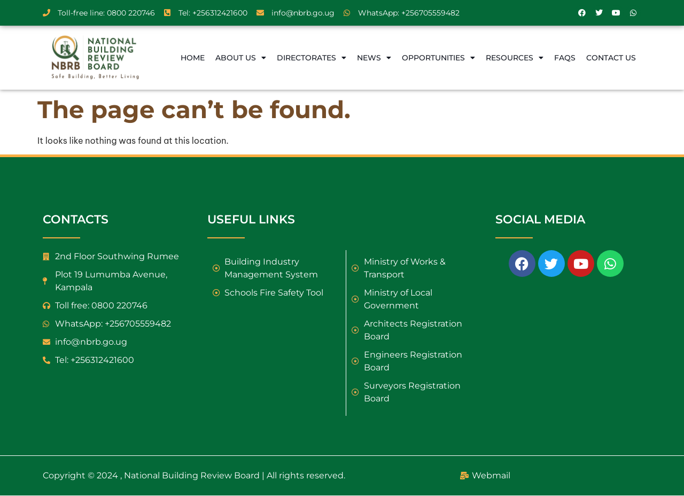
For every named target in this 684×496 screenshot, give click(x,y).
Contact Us (611, 58)
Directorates (311, 58)
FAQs (565, 58)
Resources (514, 58)
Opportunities (438, 58)
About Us (240, 58)
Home (193, 58)
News (374, 58)
